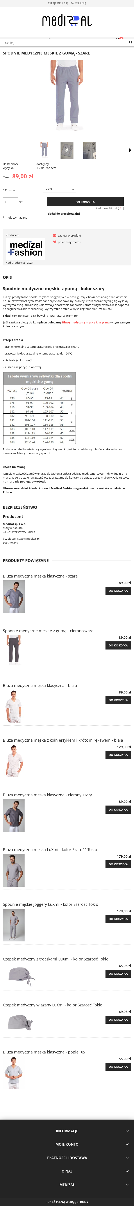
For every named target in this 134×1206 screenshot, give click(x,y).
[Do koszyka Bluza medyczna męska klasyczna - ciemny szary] (118, 810)
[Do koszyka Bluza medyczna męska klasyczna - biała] (118, 700)
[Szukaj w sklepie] (67, 43)
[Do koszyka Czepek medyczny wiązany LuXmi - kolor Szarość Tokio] (118, 1020)
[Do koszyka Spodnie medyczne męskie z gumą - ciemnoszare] (118, 645)
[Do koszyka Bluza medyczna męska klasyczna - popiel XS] (118, 1067)
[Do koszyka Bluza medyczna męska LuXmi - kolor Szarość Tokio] (118, 864)
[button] (66, 235)
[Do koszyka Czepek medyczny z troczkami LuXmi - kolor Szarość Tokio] (118, 974)
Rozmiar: (9, 190)
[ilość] (10, 201)
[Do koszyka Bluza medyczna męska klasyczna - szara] (118, 591)
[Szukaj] (130, 42)
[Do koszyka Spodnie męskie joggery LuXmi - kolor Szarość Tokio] (118, 919)
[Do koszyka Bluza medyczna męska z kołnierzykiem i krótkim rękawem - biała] (118, 755)
